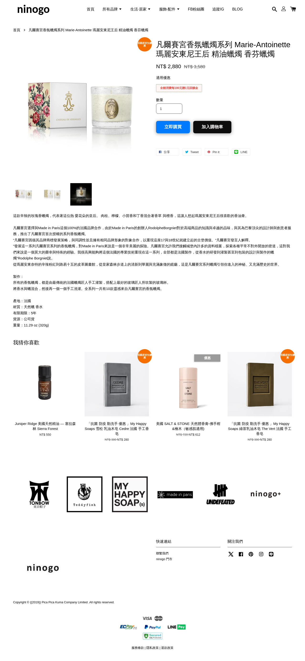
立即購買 (173, 130)
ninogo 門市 (164, 562)
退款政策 (167, 651)
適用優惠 (163, 81)
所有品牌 (112, 10)
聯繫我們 (162, 556)
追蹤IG (218, 10)
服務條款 (138, 651)
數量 (159, 103)
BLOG (237, 10)
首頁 (90, 10)
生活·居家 (140, 10)
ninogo (33, 10)
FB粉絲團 (196, 10)
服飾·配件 (169, 10)
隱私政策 (152, 651)
